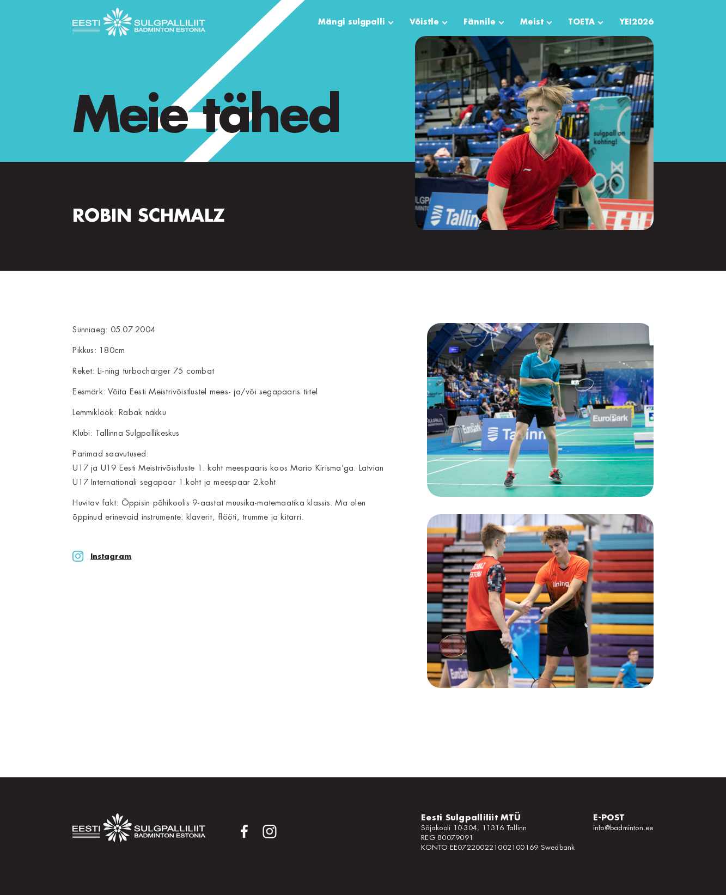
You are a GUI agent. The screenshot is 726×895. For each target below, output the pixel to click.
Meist (532, 22)
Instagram (101, 556)
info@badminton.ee (623, 827)
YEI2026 (636, 22)
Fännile (479, 22)
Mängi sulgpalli (351, 22)
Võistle (424, 22)
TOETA (581, 22)
